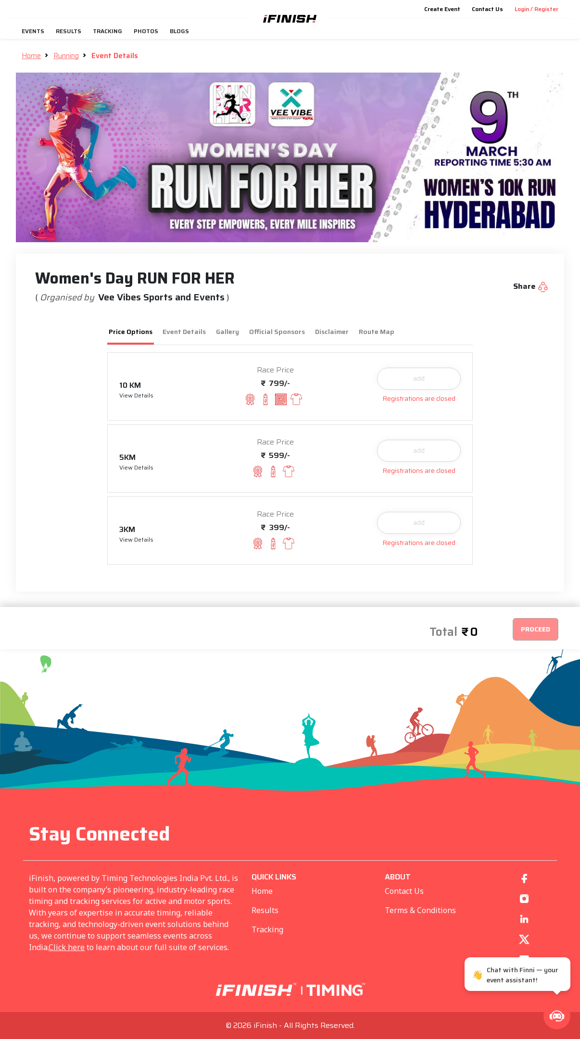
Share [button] (531, 286)
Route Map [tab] (376, 331)
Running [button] (66, 56)
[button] (556, 1015)
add (419, 378)
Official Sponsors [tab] (277, 331)
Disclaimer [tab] (332, 331)
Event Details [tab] (184, 331)
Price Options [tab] (130, 331)
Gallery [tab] (227, 331)
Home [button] (31, 56)
